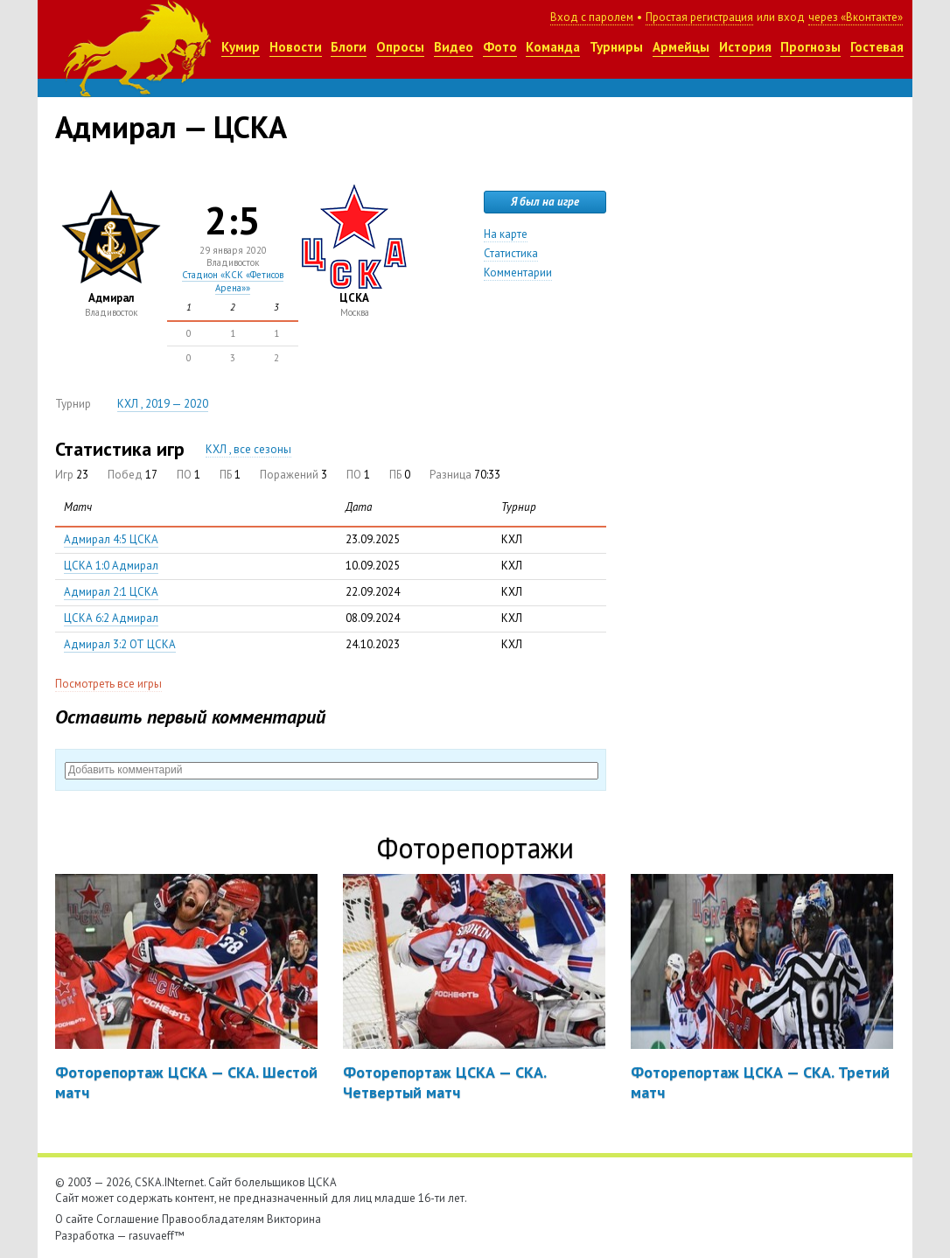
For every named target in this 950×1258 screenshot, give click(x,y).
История (745, 46)
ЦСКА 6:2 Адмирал (111, 618)
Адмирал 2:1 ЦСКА (111, 591)
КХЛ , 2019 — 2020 (162, 403)
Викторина (294, 1219)
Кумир (240, 46)
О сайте (74, 1219)
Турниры (616, 46)
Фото (500, 46)
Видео (453, 46)
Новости (295, 46)
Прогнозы (810, 46)
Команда (553, 46)
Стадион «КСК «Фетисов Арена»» (232, 281)
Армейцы (681, 46)
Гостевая (877, 46)
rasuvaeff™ (157, 1235)
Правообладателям (213, 1219)
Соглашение (127, 1219)
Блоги (349, 46)
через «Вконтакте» (855, 17)
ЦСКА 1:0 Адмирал (111, 565)
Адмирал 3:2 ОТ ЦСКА (120, 644)
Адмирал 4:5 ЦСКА (111, 539)
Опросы (400, 46)
